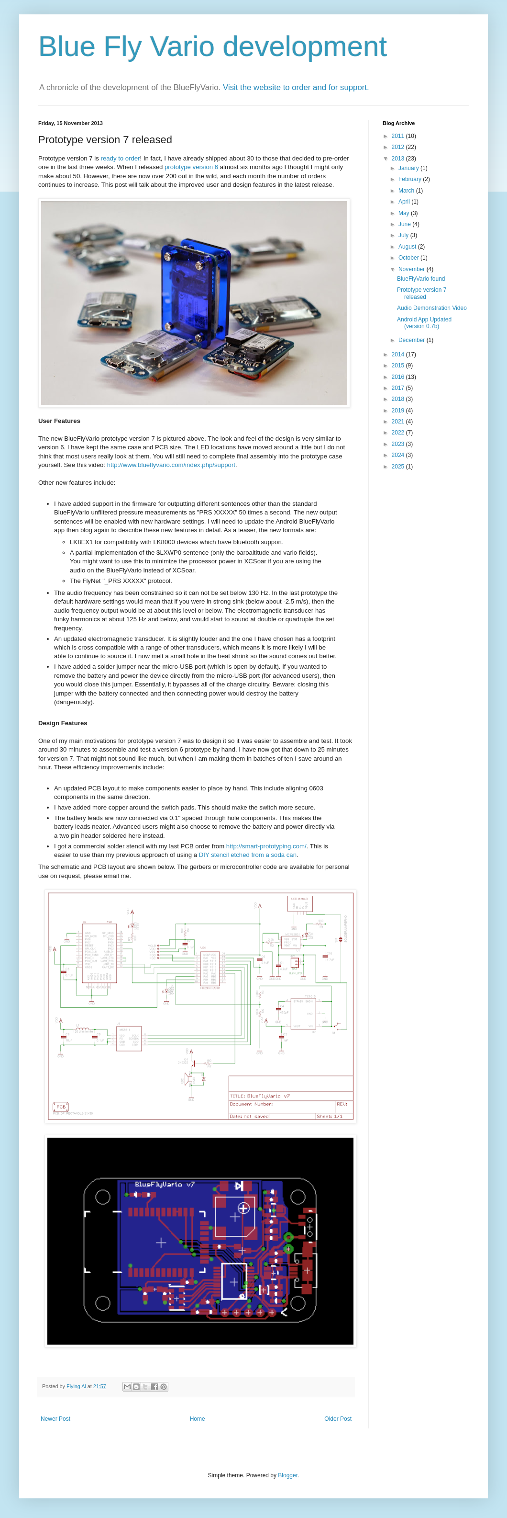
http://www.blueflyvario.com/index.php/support (171, 464)
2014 (399, 354)
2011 (399, 136)
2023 (399, 444)
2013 (399, 158)
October (409, 257)
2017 (399, 388)
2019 (399, 410)
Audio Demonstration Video (432, 308)
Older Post (338, 1418)
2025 (399, 466)
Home (197, 1418)
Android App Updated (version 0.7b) (424, 323)
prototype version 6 (191, 167)
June (405, 224)
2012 (399, 147)
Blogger (288, 1475)
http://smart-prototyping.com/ (266, 846)
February (410, 179)
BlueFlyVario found (421, 278)
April (404, 201)
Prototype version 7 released (421, 293)
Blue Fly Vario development (212, 46)
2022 (399, 432)
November (412, 269)
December (412, 340)
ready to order (120, 158)
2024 (399, 455)
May (404, 213)
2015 (399, 365)
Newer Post (55, 1418)
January (409, 168)
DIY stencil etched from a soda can (248, 854)
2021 (399, 421)
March (407, 190)
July (404, 235)
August (408, 246)
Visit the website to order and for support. (296, 87)
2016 (399, 377)
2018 (399, 399)
